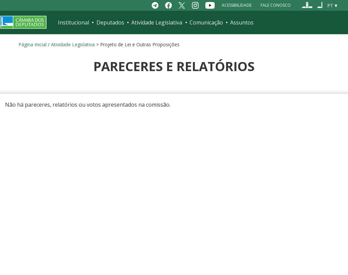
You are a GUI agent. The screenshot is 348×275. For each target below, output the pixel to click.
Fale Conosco (276, 5)
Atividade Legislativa (156, 22)
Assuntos (242, 22)
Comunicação (206, 22)
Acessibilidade (237, 5)
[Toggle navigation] (338, 22)
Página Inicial (32, 44)
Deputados (110, 22)
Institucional (73, 22)
